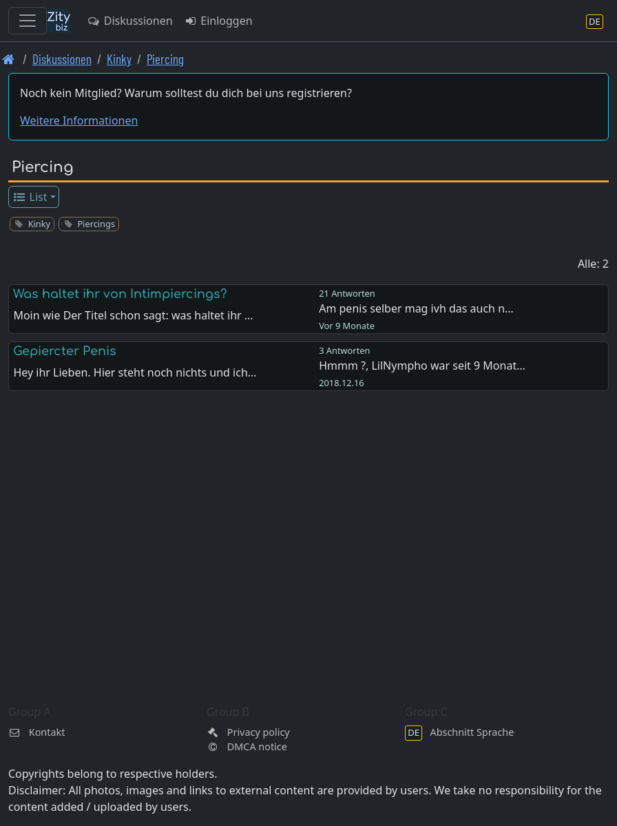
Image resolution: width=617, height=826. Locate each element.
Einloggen (218, 20)
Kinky (119, 59)
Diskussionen (130, 20)
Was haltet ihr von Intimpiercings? (120, 294)
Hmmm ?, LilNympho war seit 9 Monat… (422, 365)
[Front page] (8, 59)
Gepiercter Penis (64, 351)
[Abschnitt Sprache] (595, 21)
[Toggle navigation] (27, 20)
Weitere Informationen (79, 120)
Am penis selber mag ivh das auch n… (416, 308)
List (30, 196)
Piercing (165, 59)
